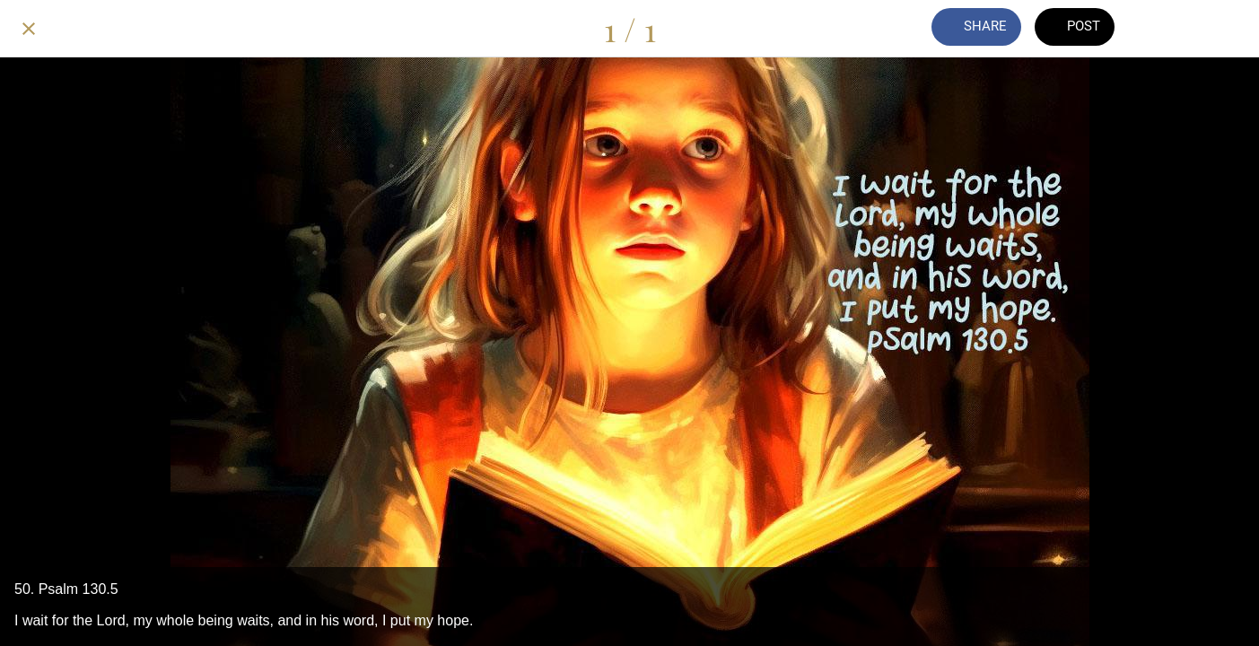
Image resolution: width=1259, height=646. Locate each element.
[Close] (28, 28)
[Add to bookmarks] (1212, 28)
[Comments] (1165, 28)
